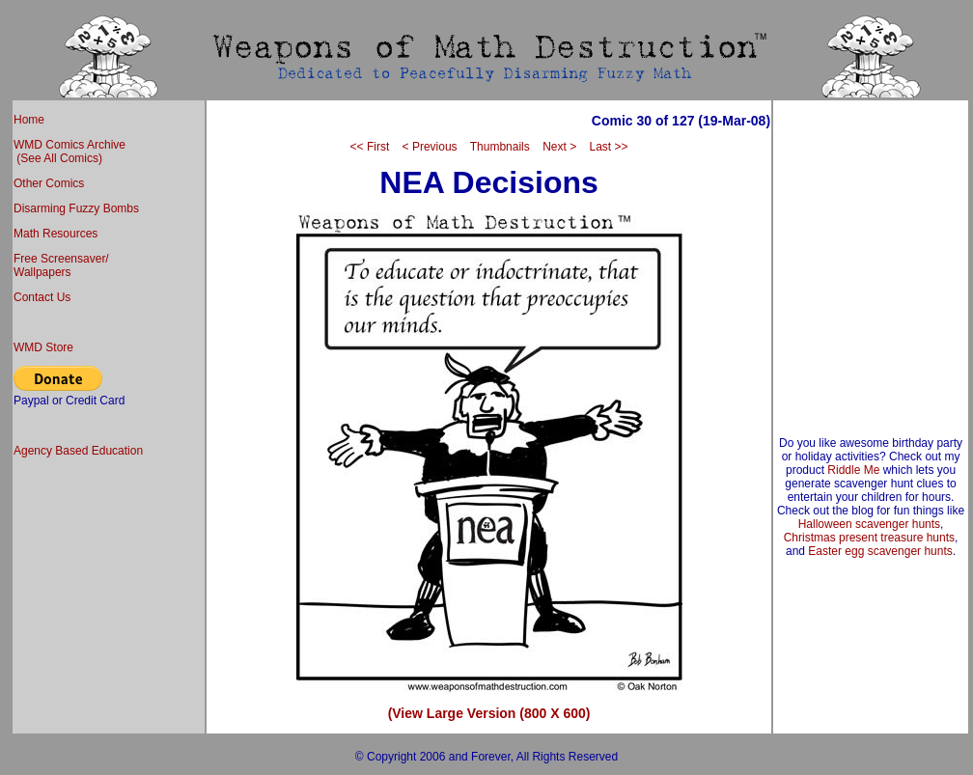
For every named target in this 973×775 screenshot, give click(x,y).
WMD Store (43, 347)
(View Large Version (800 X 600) (489, 713)
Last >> (608, 146)
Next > (559, 146)
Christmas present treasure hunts (869, 537)
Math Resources (55, 233)
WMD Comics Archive (69, 145)
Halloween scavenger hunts (869, 524)
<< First (370, 146)
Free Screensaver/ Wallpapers (61, 265)
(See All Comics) (58, 158)
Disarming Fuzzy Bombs (76, 208)
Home (29, 119)
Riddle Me (853, 470)
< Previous (430, 146)
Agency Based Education (78, 450)
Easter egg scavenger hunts (880, 551)
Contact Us (42, 297)
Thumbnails (500, 146)
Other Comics (49, 183)
